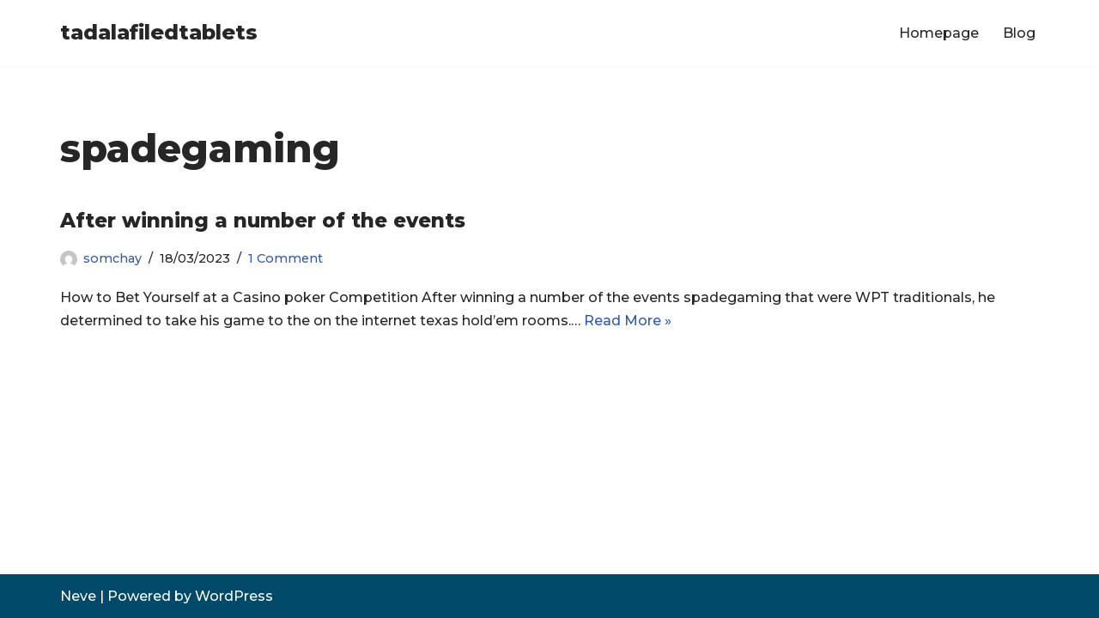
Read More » (627, 320)
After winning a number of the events (262, 221)
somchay (112, 258)
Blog (1019, 33)
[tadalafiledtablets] (159, 33)
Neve (78, 596)
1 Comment (285, 258)
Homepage (939, 33)
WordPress (234, 596)
